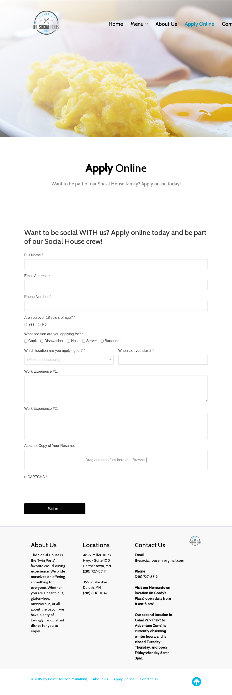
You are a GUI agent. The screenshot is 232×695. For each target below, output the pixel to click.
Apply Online (123, 679)
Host (75, 341)
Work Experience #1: (41, 371)
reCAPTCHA (35, 477)
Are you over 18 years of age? (49, 317)
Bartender (113, 341)
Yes (31, 324)
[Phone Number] (116, 306)
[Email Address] (116, 285)
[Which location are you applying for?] (69, 359)
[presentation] (58, 490)
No (44, 324)
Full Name (33, 255)
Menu (82, 679)
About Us (100, 679)
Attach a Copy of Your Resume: (49, 446)
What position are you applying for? (54, 334)
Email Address (37, 276)
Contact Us (149, 679)
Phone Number (37, 297)
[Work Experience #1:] (116, 389)
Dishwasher (53, 341)
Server (91, 341)
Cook (32, 341)
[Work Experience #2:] (116, 426)
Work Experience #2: (41, 408)
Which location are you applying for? (54, 350)
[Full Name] (116, 264)
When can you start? (136, 350)
